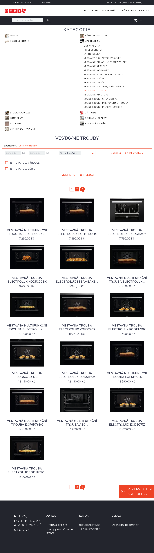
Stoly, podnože (17, 113)
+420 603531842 (45, 3)
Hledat (87, 175)
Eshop (144, 10)
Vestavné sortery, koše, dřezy (104, 86)
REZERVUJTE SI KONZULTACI (24, 3)
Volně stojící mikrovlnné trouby (106, 103)
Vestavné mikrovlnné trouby (103, 74)
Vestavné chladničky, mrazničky (105, 62)
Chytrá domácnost (20, 129)
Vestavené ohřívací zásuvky (102, 58)
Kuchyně (108, 10)
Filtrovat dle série (22, 169)
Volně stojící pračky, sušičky (103, 107)
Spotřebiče (90, 41)
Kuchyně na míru (94, 124)
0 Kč (138, 20)
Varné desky (92, 54)
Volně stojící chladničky (100, 99)
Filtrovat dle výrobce (24, 163)
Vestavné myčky (94, 78)
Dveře (11, 36)
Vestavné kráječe (95, 66)
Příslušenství (93, 50)
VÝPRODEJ (89, 113)
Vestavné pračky (95, 82)
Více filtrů (67, 175)
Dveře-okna (127, 10)
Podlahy (13, 124)
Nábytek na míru (93, 36)
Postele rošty (17, 41)
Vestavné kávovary (96, 70)
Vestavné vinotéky (96, 95)
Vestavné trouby (95, 91)
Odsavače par (93, 46)
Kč (15, 153)
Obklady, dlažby (93, 118)
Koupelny (91, 10)
